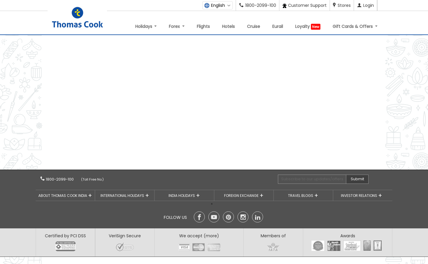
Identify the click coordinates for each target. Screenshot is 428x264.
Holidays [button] (144, 26)
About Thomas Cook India (63, 195)
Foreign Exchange (241, 195)
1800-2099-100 (68, 179)
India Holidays (182, 195)
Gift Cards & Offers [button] (353, 26)
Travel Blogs (301, 195)
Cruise (253, 26)
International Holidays (122, 195)
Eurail (277, 26)
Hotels (228, 26)
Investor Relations (359, 195)
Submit (357, 179)
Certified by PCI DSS (65, 236)
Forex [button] (175, 26)
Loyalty (307, 26)
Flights (203, 26)
